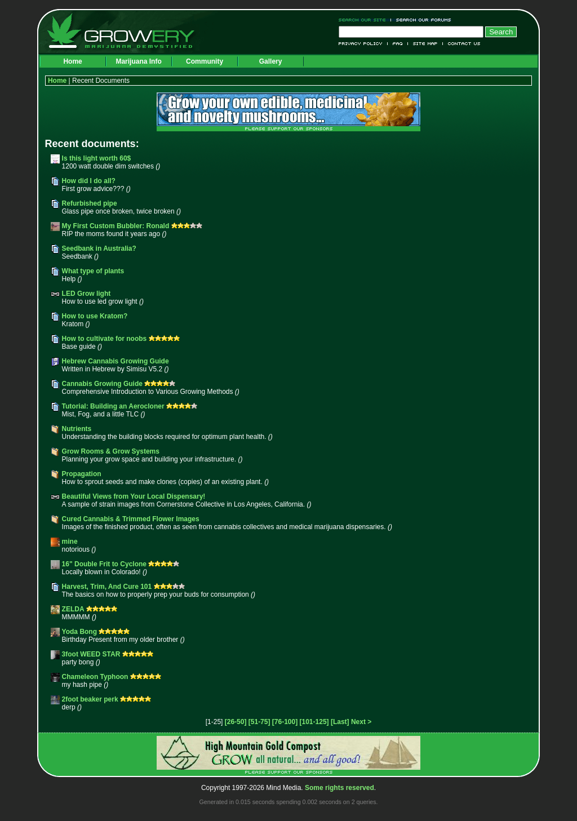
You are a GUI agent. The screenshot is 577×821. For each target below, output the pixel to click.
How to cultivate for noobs (104, 339)
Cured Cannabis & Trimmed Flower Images (130, 519)
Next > (361, 722)
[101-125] (314, 722)
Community (204, 61)
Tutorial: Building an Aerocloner (113, 406)
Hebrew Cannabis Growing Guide (115, 361)
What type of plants (93, 271)
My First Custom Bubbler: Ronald (116, 226)
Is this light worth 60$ (96, 158)
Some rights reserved (339, 788)
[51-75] (259, 722)
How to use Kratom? (95, 316)
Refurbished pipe (89, 203)
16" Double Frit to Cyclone (104, 564)
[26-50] (236, 722)
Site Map (425, 43)
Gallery (270, 61)
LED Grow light (86, 294)
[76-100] (285, 722)
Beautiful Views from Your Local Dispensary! (134, 496)
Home (72, 61)
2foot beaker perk (90, 699)
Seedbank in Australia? (99, 248)
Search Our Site (365, 20)
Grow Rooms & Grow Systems (110, 451)
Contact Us (462, 43)
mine (70, 541)
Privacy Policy (363, 43)
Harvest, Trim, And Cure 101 (107, 587)
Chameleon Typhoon (95, 677)
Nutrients (77, 429)
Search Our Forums (421, 20)
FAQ (398, 43)
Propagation (81, 474)
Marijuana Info (138, 61)
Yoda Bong (79, 632)
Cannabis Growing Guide (102, 384)
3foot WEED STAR (91, 654)
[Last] (340, 722)
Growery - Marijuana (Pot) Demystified (127, 31)
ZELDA (73, 609)
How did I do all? (89, 181)
